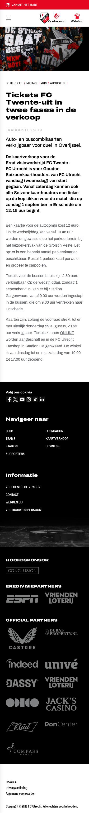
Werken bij (14, 502)
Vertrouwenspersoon (23, 510)
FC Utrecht (14, 83)
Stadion (12, 446)
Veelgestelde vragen (23, 487)
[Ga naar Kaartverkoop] (56, 18)
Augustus (57, 83)
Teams (10, 438)
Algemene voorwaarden (20, 793)
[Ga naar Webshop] (77, 18)
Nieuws (31, 83)
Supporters (15, 454)
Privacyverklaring (16, 788)
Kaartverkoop (57, 438)
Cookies (11, 782)
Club (9, 431)
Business (53, 446)
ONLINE (67, 333)
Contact (12, 495)
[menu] (8, 18)
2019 (44, 83)
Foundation (54, 431)
